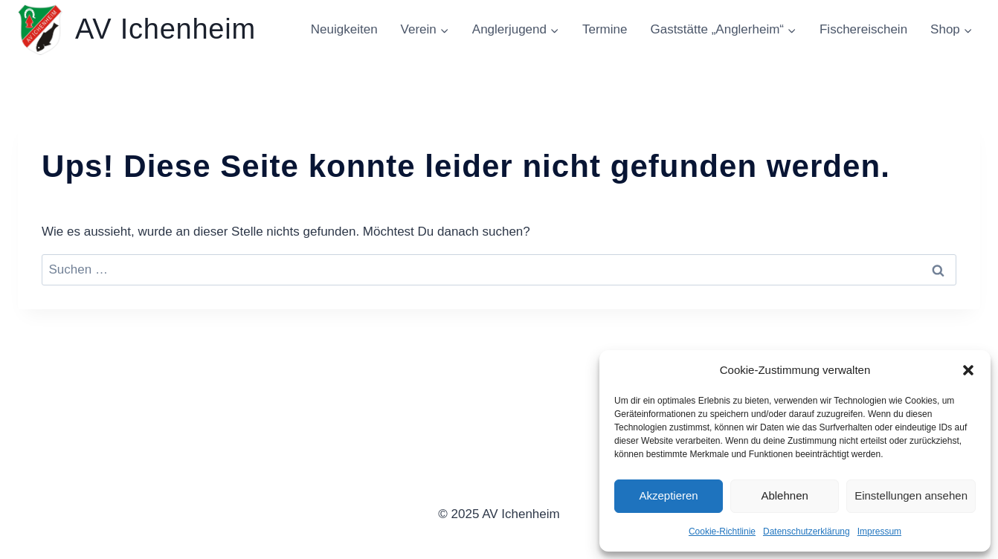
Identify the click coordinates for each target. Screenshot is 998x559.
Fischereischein (863, 29)
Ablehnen (784, 495)
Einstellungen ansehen (911, 495)
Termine (604, 29)
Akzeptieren (668, 495)
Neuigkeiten (344, 29)
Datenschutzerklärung (806, 531)
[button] (968, 370)
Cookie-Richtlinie (722, 531)
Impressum (879, 531)
